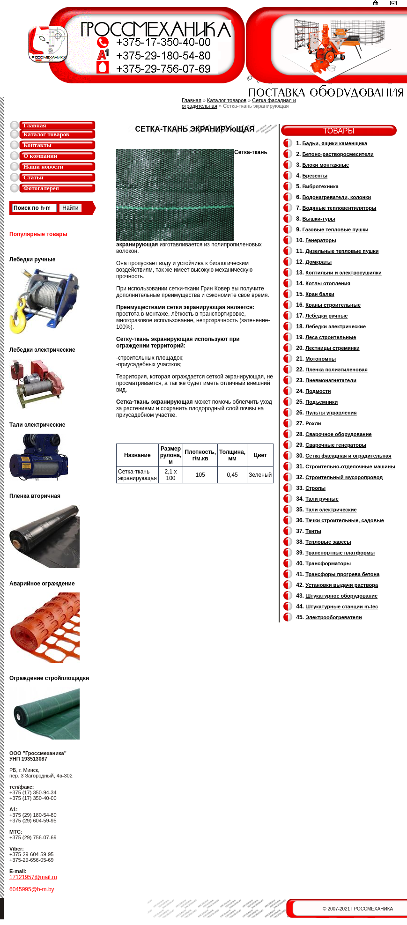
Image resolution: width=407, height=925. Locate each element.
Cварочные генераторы (335, 445)
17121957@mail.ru (33, 877)
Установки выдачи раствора (341, 585)
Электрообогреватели (333, 617)
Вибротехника (321, 186)
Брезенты (315, 175)
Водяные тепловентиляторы (340, 208)
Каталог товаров (46, 134)
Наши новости (43, 166)
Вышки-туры (319, 219)
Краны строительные (333, 305)
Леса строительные (330, 337)
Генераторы (320, 240)
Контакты (37, 144)
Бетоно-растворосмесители (338, 154)
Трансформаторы (328, 563)
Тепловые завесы (328, 542)
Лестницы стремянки (332, 348)
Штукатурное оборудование (341, 596)
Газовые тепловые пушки (336, 229)
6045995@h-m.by (31, 889)
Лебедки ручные (326, 315)
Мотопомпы (320, 359)
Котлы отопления (327, 283)
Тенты (313, 531)
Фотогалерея (41, 188)
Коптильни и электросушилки (343, 272)
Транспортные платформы (340, 552)
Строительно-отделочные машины (350, 466)
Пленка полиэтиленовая (336, 369)
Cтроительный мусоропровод (344, 477)
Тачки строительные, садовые (344, 520)
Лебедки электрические (335, 326)
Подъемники (321, 402)
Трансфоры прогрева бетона (342, 574)
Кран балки (319, 294)
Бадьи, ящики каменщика (335, 143)
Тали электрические (330, 509)
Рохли (313, 423)
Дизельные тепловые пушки (341, 251)
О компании (40, 155)
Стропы (315, 488)
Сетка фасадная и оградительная (348, 456)
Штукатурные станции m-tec (341, 606)
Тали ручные (322, 499)
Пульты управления (331, 412)
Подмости (318, 391)
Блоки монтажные (326, 165)
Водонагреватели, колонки (337, 197)
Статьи (33, 177)
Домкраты (318, 262)
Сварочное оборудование (338, 434)
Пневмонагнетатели (330, 380)
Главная (34, 125)
